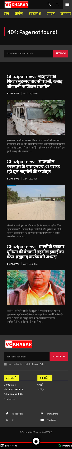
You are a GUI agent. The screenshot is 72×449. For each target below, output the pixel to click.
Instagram (52, 413)
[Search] (60, 53)
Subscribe (58, 356)
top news (13, 93)
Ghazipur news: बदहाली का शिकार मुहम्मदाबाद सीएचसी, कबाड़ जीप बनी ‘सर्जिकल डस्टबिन (34, 81)
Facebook (17, 413)
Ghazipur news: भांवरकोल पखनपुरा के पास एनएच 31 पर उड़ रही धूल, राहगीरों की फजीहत (33, 166)
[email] (27, 356)
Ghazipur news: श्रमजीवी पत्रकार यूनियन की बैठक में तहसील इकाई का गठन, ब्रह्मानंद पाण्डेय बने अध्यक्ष (35, 251)
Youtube (51, 420)
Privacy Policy (39, 364)
